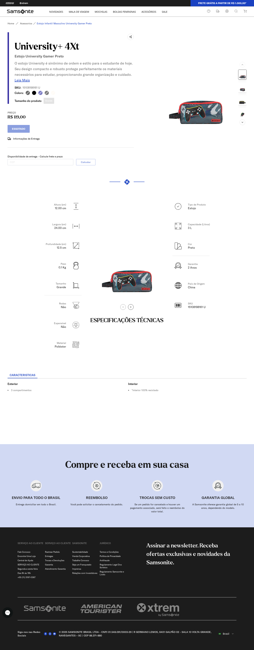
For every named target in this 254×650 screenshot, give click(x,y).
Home (11, 23)
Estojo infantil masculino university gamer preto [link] (65, 23)
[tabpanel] (127, 409)
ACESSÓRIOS (149, 11)
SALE (165, 11)
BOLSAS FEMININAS (124, 11)
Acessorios (26, 23)
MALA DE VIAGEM (79, 11)
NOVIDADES (56, 11)
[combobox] (226, 632)
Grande (49, 99)
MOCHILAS (101, 11)
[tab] (22, 374)
